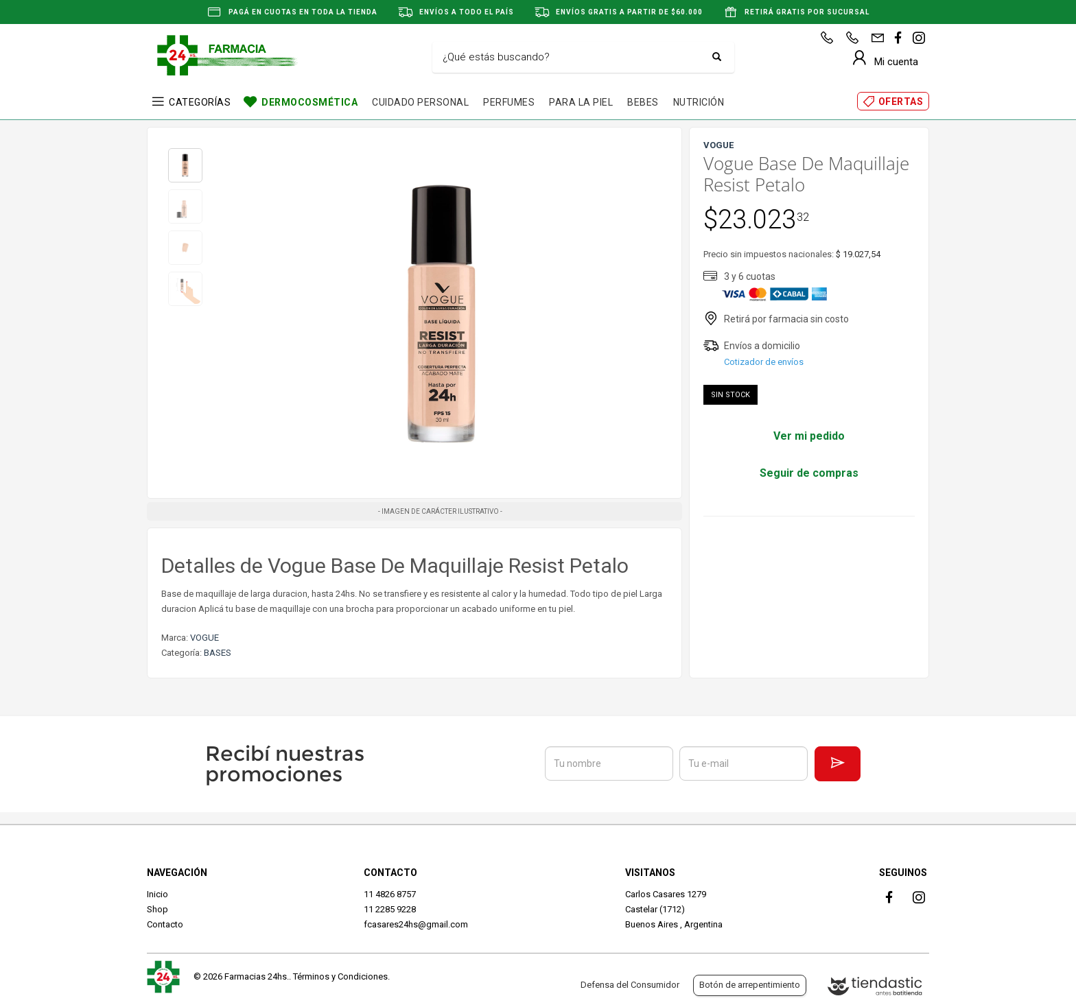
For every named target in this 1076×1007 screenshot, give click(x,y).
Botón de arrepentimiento (749, 985)
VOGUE (204, 637)
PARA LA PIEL (581, 102)
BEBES (643, 102)
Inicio (157, 894)
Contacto (165, 924)
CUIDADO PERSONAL (420, 102)
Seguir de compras (809, 472)
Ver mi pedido (809, 435)
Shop (157, 909)
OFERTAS (901, 101)
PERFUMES (509, 102)
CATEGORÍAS (200, 102)
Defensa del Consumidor (630, 985)
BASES (217, 653)
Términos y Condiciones (340, 976)
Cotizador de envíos (764, 362)
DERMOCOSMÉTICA (309, 102)
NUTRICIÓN (699, 102)
